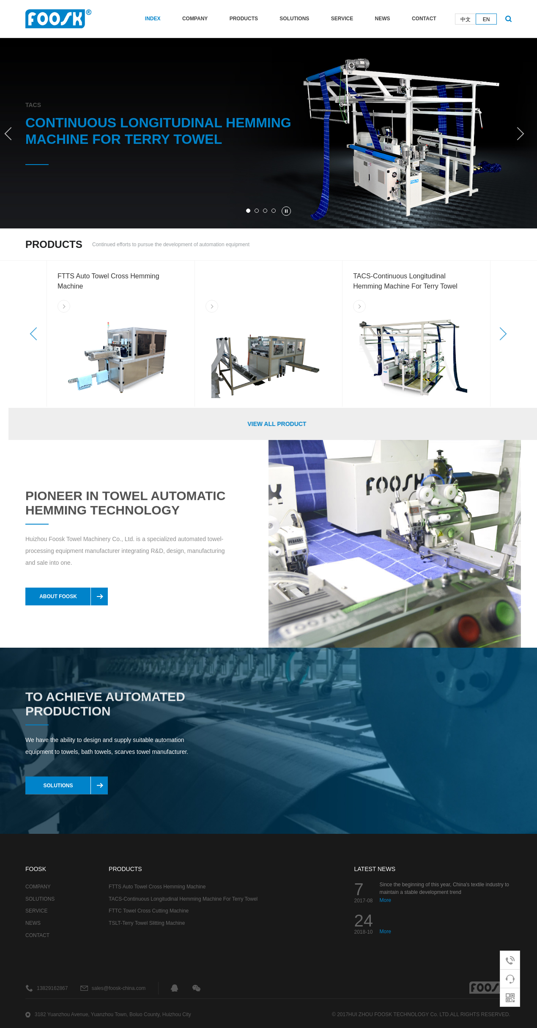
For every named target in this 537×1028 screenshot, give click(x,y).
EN (486, 19)
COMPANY (195, 19)
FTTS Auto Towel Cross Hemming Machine (157, 887)
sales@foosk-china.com (119, 988)
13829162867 (52, 988)
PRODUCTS (244, 19)
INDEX (153, 19)
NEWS (382, 19)
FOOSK (35, 869)
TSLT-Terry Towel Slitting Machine (147, 923)
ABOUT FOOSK (65, 596)
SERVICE (342, 19)
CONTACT (424, 19)
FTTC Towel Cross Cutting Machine (149, 911)
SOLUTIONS (294, 19)
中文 (465, 19)
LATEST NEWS (375, 869)
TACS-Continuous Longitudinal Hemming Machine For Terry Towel (183, 899)
